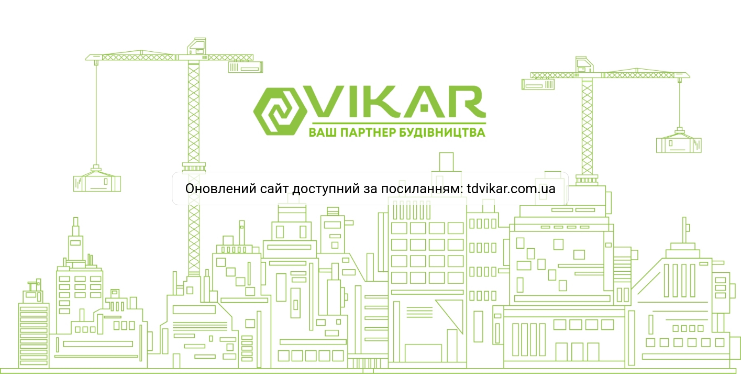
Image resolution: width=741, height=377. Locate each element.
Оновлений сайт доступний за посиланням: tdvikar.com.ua (370, 188)
